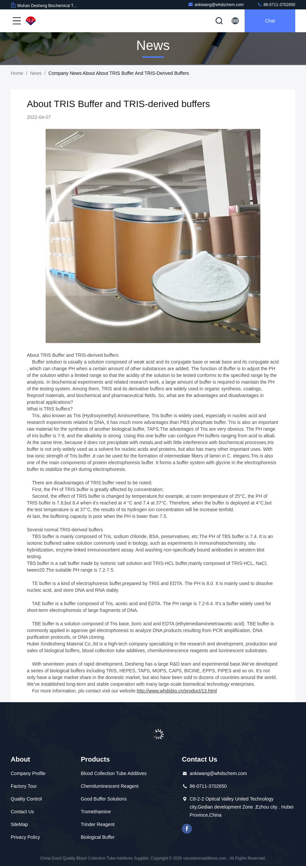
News (36, 73)
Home (17, 73)
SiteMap (19, 824)
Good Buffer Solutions (104, 799)
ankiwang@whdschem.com (216, 4)
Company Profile (28, 773)
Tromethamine (96, 811)
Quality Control (26, 799)
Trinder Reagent (98, 824)
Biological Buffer (98, 837)
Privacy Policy (25, 837)
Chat (270, 20)
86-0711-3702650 (276, 4)
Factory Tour (24, 786)
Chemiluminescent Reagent (110, 786)
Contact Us (22, 811)
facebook (187, 829)
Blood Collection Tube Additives (114, 773)
